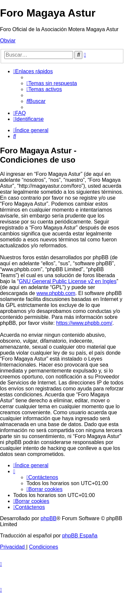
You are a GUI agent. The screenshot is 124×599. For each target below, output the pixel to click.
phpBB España (80, 535)
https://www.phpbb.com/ (84, 323)
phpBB (49, 518)
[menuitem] (51, 83)
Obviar (8, 40)
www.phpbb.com (55, 293)
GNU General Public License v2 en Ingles (67, 281)
